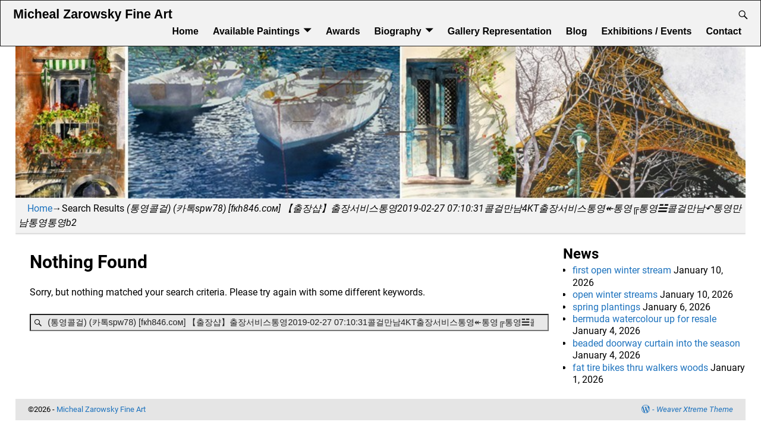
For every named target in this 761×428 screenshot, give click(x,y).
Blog (576, 31)
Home (185, 31)
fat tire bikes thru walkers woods (640, 367)
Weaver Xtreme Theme (694, 409)
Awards (343, 31)
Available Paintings (256, 31)
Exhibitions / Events (646, 31)
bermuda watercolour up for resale (644, 319)
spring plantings (606, 307)
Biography (398, 31)
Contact (723, 31)
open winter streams (615, 294)
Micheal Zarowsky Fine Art (92, 14)
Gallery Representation (500, 31)
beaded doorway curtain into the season (656, 343)
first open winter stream (622, 270)
